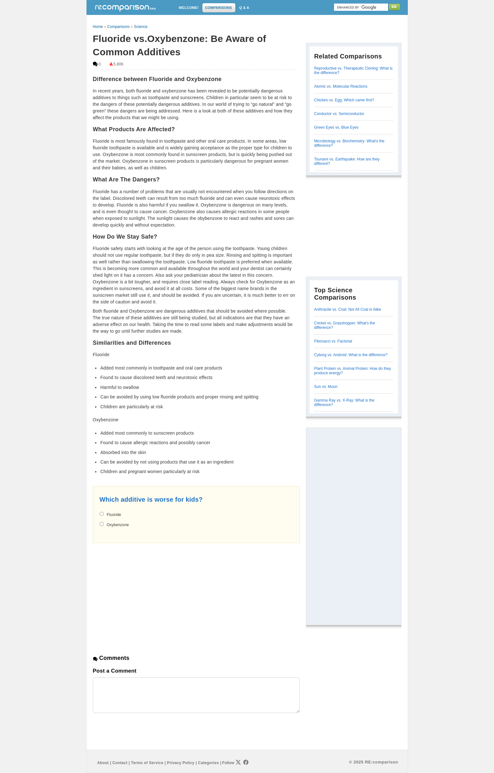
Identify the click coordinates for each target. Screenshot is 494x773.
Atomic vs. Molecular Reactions (340, 86)
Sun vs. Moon (325, 386)
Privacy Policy (180, 763)
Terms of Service (147, 763)
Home (98, 26)
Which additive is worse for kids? (151, 499)
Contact (119, 763)
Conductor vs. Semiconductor (339, 114)
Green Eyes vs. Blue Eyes (336, 127)
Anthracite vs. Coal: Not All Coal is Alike (347, 309)
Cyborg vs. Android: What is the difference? (351, 355)
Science (141, 26)
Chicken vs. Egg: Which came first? (344, 100)
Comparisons (118, 26)
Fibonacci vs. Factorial (333, 341)
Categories (208, 763)
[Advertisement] (146, 593)
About (103, 763)
